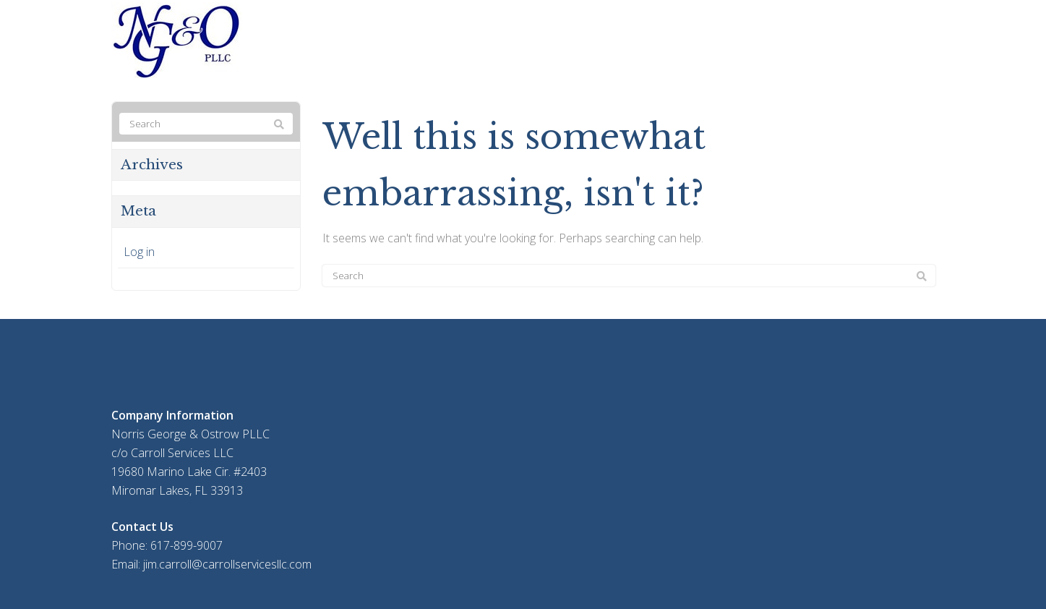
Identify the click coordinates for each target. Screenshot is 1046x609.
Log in (139, 252)
